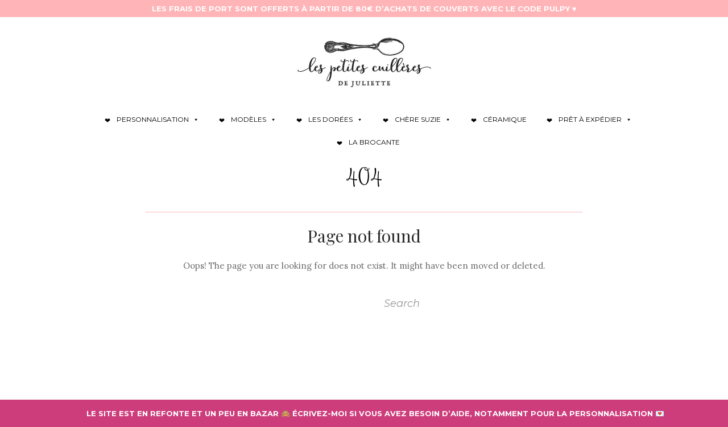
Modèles (253, 119)
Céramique (505, 119)
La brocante (374, 142)
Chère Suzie (423, 119)
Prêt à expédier (595, 119)
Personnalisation (158, 119)
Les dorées (335, 119)
